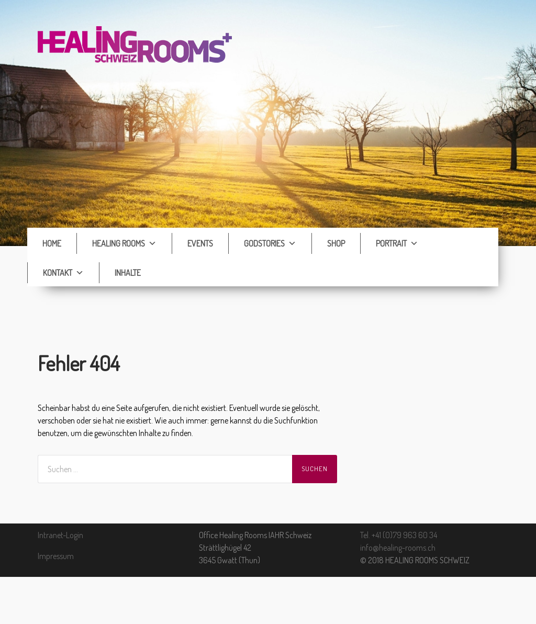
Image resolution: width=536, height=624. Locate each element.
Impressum (56, 556)
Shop (336, 243)
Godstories (270, 243)
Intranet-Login (60, 535)
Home (51, 243)
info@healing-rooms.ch (398, 547)
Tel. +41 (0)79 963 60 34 (398, 535)
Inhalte (128, 273)
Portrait (397, 243)
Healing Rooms (124, 243)
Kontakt (63, 273)
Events (200, 243)
